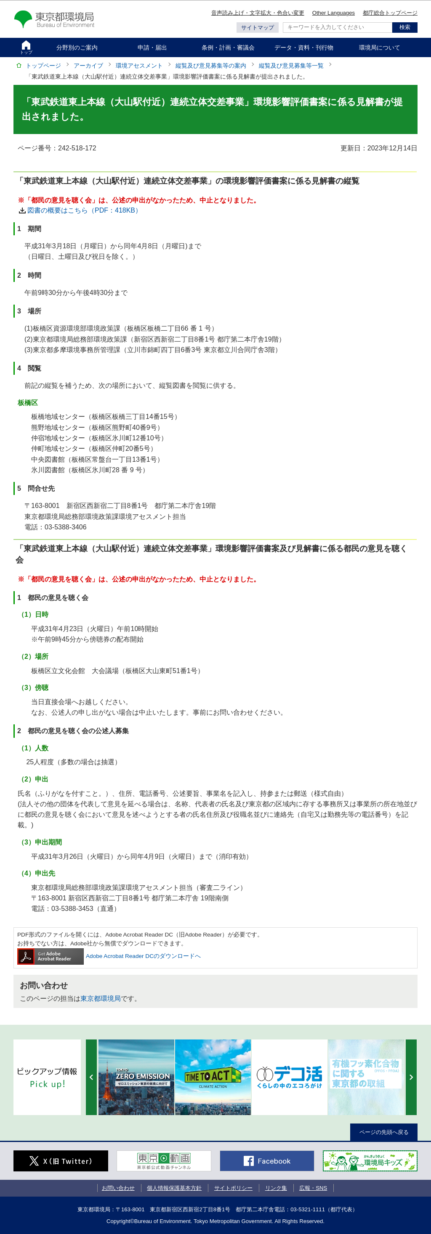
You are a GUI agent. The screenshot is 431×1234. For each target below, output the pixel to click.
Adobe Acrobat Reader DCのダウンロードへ (109, 956)
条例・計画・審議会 (228, 47)
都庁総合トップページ (390, 13)
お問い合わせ (118, 1188)
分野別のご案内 (77, 47)
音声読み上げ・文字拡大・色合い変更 (257, 13)
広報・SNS (313, 1188)
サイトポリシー (233, 1188)
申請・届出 (152, 47)
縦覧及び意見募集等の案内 (211, 65)
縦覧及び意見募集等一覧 (291, 65)
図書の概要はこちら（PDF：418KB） (84, 210)
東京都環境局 (100, 998)
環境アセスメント (139, 65)
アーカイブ (88, 65)
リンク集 (276, 1188)
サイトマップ (257, 27)
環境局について (379, 47)
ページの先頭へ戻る (384, 1132)
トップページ (43, 65)
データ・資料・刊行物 (303, 47)
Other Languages (333, 13)
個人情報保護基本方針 (174, 1188)
